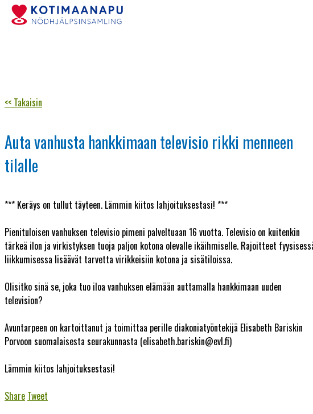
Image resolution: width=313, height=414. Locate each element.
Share (15, 396)
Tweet (37, 396)
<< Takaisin (23, 102)
